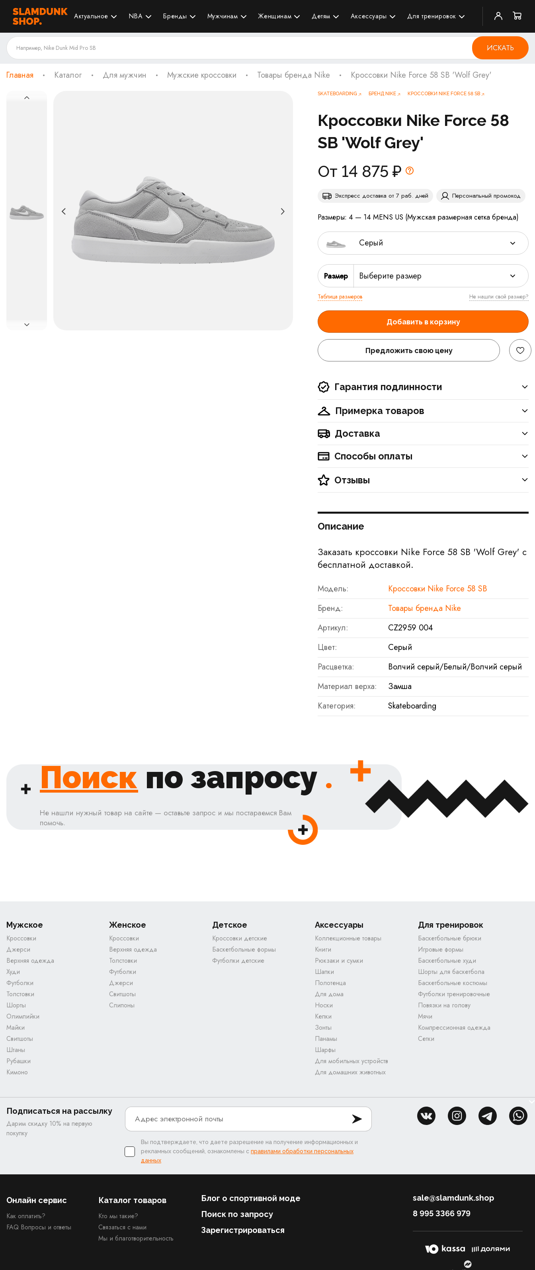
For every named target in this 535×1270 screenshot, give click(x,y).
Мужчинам (222, 16)
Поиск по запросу (237, 1214)
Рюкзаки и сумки (339, 961)
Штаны (15, 1050)
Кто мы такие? (118, 1216)
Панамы (326, 1039)
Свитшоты (19, 1039)
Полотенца (330, 983)
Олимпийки (22, 1016)
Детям (321, 16)
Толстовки (20, 994)
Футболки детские (238, 961)
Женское (127, 925)
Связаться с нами (122, 1227)
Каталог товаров (132, 1200)
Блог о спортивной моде (251, 1198)
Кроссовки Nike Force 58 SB (437, 589)
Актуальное (91, 16)
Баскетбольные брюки (449, 938)
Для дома (329, 994)
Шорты (16, 1005)
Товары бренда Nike (293, 75)
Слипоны (122, 1005)
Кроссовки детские (239, 938)
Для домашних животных (350, 1072)
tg (487, 1116)
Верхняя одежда (30, 961)
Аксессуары (369, 16)
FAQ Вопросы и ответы (38, 1227)
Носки (324, 1005)
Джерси (18, 949)
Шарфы (325, 1050)
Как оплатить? (25, 1216)
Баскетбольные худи (447, 961)
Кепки (323, 1016)
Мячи (425, 1016)
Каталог (68, 75)
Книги (323, 949)
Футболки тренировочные (454, 994)
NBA (136, 16)
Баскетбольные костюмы (452, 983)
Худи (13, 972)
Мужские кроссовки (201, 75)
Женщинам (274, 16)
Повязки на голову (444, 1005)
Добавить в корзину (423, 322)
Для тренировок (431, 16)
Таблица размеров (340, 296)
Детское (229, 925)
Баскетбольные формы (244, 949)
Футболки (19, 983)
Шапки (324, 972)
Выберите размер (390, 276)
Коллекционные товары (348, 938)
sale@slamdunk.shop (453, 1198)
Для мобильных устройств (351, 1061)
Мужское (24, 925)
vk (426, 1116)
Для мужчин (124, 75)
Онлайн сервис (36, 1200)
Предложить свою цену (409, 350)
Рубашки (18, 1061)
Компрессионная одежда (454, 1027)
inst (457, 1116)
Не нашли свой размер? (499, 296)
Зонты (323, 1027)
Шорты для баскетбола (451, 972)
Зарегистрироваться (243, 1230)
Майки (15, 1027)
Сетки (426, 1039)
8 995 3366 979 (442, 1214)
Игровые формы (440, 949)
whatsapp (518, 1116)
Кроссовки (21, 938)
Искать (500, 48)
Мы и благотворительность (136, 1238)
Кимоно (17, 1072)
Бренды (175, 16)
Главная (19, 75)
